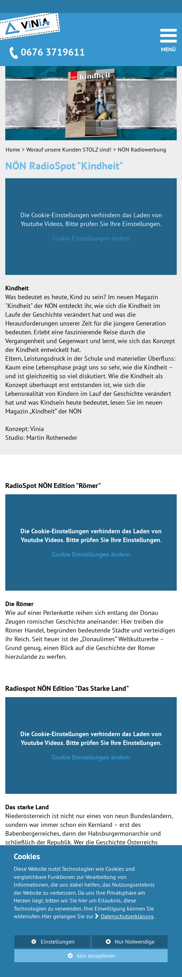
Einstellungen (44, 943)
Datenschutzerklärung (127, 916)
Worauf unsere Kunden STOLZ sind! (68, 149)
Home (13, 149)
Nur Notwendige (123, 943)
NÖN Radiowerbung (142, 149)
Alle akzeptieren (65, 955)
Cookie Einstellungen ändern (91, 238)
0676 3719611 (53, 51)
